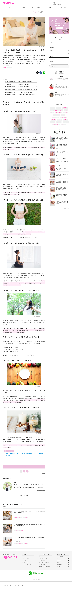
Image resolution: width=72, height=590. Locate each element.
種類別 (26, 543)
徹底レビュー (56, 114)
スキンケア (52, 42)
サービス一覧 (5, 585)
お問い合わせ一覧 (13, 585)
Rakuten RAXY (9, 3)
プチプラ (53, 119)
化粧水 (65, 119)
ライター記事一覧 (41, 490)
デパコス (52, 122)
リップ (63, 114)
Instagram (59, 560)
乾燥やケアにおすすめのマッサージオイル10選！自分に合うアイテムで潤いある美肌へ (24, 454)
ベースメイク (53, 45)
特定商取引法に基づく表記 (44, 566)
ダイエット (25, 517)
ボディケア (8, 65)
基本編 (20, 517)
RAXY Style (22, 7)
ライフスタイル (56, 124)
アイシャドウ (58, 112)
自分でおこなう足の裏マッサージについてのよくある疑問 (18, 92)
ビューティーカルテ (25, 562)
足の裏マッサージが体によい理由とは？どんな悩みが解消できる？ (21, 81)
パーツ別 (59, 119)
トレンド (65, 112)
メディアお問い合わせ (43, 558)
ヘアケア (52, 53)
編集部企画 (65, 107)
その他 (51, 61)
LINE (58, 562)
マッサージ (9, 67)
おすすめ (58, 107)
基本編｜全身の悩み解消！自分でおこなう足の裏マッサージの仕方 (21, 87)
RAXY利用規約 (42, 564)
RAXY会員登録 (60, 556)
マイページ (24, 560)
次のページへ (24, 467)
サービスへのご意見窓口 (44, 562)
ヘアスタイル (55, 117)
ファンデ (58, 122)
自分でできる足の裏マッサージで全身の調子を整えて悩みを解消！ (21, 95)
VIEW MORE (66, 100)
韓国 (52, 112)
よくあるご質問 (62, 7)
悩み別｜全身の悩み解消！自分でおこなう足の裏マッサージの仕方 (21, 89)
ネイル (51, 56)
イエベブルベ (63, 117)
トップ (9, 7)
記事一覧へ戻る (24, 495)
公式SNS (49, 7)
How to (5, 67)
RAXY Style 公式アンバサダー (56, 110)
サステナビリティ (21, 585)
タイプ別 (63, 124)
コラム (51, 59)
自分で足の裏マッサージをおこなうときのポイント (17, 84)
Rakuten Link (59, 564)
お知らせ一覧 (41, 556)
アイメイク (52, 47)
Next (43, 473)
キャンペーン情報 (36, 7)
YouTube (58, 566)
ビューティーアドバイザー (27, 564)
